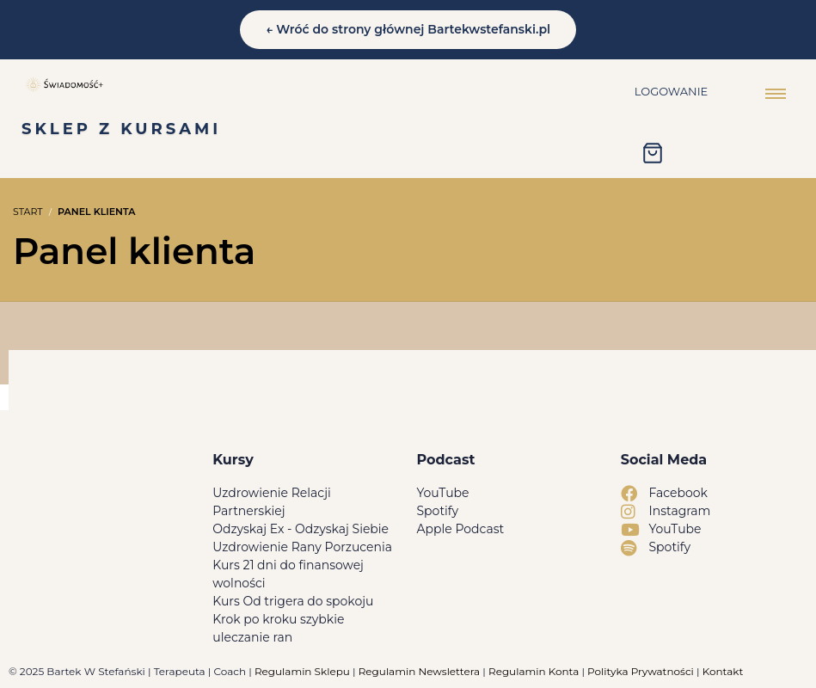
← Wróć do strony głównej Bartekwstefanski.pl (408, 29)
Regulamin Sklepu (302, 671)
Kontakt (723, 671)
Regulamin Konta (533, 671)
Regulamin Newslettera (419, 671)
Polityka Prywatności (640, 671)
